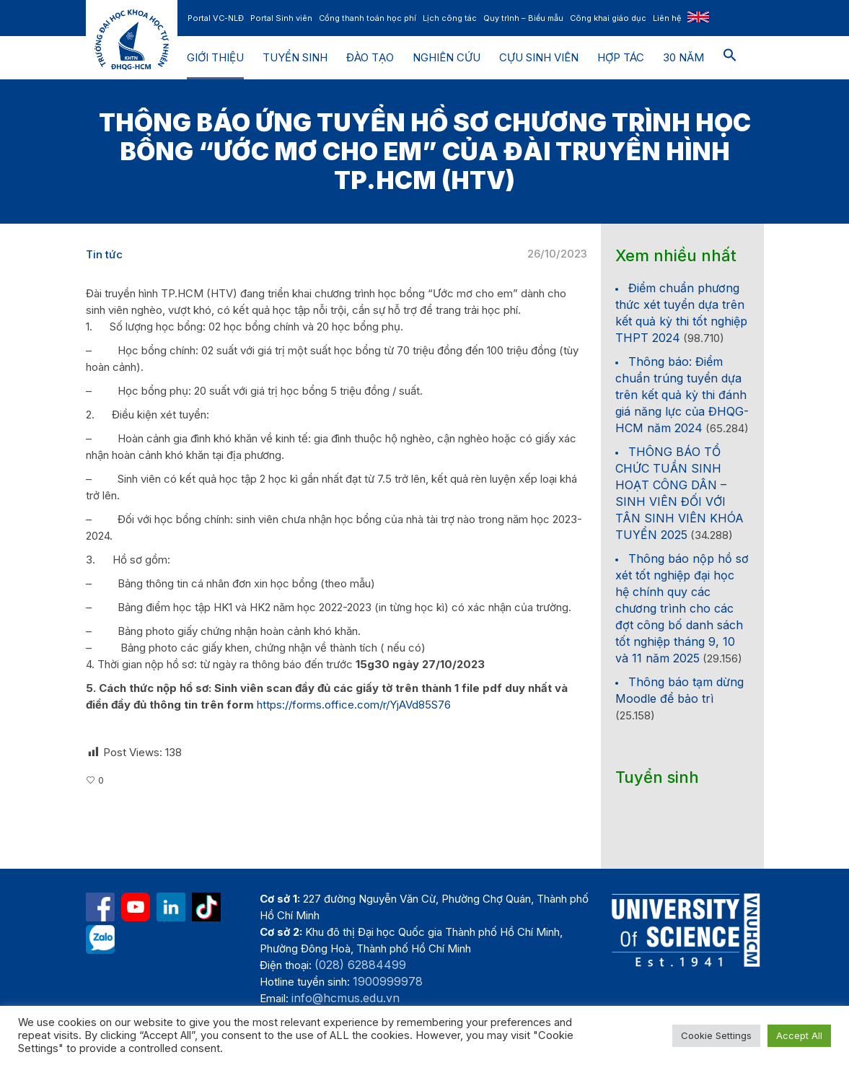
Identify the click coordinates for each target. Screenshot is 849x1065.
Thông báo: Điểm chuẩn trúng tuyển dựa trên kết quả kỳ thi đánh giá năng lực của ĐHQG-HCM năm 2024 (682, 394)
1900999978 (388, 981)
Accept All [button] (799, 1035)
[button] (730, 57)
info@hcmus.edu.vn (345, 998)
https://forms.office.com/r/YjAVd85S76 (354, 704)
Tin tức (104, 254)
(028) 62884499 (360, 964)
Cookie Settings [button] (716, 1035)
